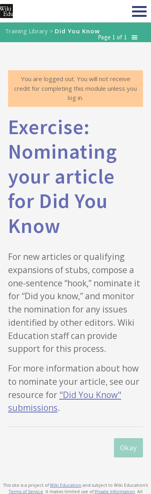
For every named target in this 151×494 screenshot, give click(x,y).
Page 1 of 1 (112, 37)
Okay (128, 447)
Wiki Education (65, 485)
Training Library (26, 31)
